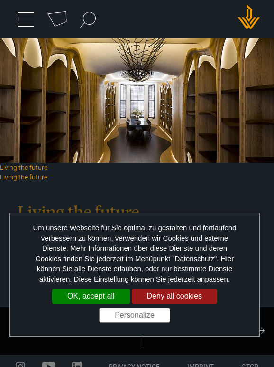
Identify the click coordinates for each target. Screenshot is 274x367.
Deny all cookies (174, 296)
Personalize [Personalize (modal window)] (135, 315)
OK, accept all (91, 296)
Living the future (23, 176)
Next (260, 331)
